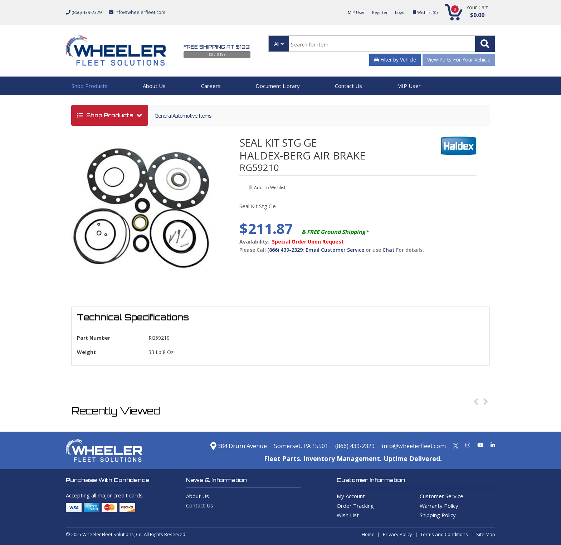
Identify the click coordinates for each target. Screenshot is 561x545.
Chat (388, 249)
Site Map (485, 534)
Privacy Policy (397, 534)
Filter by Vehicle (395, 59)
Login (397, 12)
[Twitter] (455, 444)
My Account (351, 496)
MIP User (349, 12)
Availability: (254, 242)
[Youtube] (480, 444)
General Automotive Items (183, 115)
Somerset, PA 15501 (286, 445)
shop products (106, 115)
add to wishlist (270, 188)
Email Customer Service (335, 249)
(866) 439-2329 (84, 12)
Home (368, 534)
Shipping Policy (438, 515)
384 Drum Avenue (218, 445)
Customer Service (441, 496)
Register (375, 12)
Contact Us (348, 85)
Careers (211, 85)
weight (86, 352)
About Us (154, 85)
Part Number (93, 337)
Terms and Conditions (444, 534)
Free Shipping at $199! (217, 47)
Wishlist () (424, 12)
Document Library (278, 85)
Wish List (348, 515)
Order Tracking (355, 505)
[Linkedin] (493, 444)
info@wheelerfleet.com (137, 12)
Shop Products (90, 85)
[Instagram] (467, 444)
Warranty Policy (439, 505)
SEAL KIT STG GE (278, 142)
